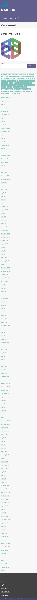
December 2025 (5, 97)
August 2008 (4, 550)
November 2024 (5, 111)
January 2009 (4, 540)
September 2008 (5, 547)
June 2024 (3, 121)
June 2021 (3, 196)
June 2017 (3, 308)
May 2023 (3, 142)
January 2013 (4, 417)
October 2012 (4, 427)
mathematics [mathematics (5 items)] (5, 85)
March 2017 (4, 319)
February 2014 (5, 376)
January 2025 (4, 108)
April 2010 (3, 513)
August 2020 (4, 210)
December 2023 (5, 128)
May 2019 (3, 254)
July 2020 (3, 213)
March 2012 (4, 451)
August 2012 (4, 434)
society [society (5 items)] (9, 91)
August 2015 (4, 349)
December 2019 (5, 233)
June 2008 (3, 553)
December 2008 (5, 543)
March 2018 (4, 295)
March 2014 (4, 373)
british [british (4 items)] (16, 76)
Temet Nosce (8, 10)
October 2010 (4, 499)
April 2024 (3, 125)
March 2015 (4, 366)
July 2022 (3, 165)
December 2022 (5, 152)
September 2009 (5, 519)
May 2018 (3, 288)
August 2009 (4, 523)
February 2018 (5, 298)
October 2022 (4, 159)
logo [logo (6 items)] (30, 83)
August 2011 (4, 468)
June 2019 (3, 250)
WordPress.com (30, 598)
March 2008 (4, 564)
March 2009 (4, 533)
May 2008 (3, 557)
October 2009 (4, 516)
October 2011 (4, 461)
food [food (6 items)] (3, 80)
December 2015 (5, 346)
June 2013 (3, 404)
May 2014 (3, 370)
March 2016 (4, 339)
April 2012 (3, 448)
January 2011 (4, 489)
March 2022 (4, 172)
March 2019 (4, 257)
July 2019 (3, 247)
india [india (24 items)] (27, 80)
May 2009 (3, 526)
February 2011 (5, 485)
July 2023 (3, 135)
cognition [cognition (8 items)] (30, 76)
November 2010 (5, 495)
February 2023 (5, 145)
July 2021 (3, 193)
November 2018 (5, 271)
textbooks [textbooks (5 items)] (4, 93)
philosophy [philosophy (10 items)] (32, 85)
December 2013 (5, 383)
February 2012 (5, 455)
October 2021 (4, 182)
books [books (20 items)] (11, 76)
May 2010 (3, 509)
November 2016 (5, 325)
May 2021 (3, 199)
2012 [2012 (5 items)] (3, 74)
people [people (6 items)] (25, 85)
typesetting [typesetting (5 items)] (12, 93)
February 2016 (5, 342)
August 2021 (4, 189)
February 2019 (5, 261)
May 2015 (3, 359)
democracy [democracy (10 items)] (18, 78)
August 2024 (4, 118)
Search (3, 63)
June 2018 (3, 285)
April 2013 (3, 410)
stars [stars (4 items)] (14, 91)
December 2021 (5, 176)
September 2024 (5, 114)
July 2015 (3, 353)
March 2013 (4, 414)
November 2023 (5, 131)
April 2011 (3, 478)
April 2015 (3, 363)
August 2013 (4, 397)
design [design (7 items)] (24, 78)
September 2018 (5, 278)
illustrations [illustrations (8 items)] (21, 80)
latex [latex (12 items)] (11, 83)
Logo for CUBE (10, 33)
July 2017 (3, 305)
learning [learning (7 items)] (16, 83)
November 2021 (5, 179)
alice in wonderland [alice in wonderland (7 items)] (11, 74)
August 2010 (4, 506)
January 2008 (4, 570)
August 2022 (4, 162)
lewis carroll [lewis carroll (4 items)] (24, 83)
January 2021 (4, 203)
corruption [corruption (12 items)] (4, 78)
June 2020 (3, 216)
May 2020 (3, 220)
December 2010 (5, 492)
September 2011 (5, 465)
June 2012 (3, 441)
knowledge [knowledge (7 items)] (4, 83)
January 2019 (4, 264)
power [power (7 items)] (15, 87)
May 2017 (3, 312)
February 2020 (5, 230)
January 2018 (4, 302)
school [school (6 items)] (3, 91)
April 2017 (3, 315)
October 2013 (4, 390)
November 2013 (5, 387)
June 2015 (3, 356)
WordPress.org (5, 595)
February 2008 (5, 567)
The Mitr (12, 31)
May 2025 (3, 104)
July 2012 (3, 438)
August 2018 (4, 281)
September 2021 (5, 186)
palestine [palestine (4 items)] (18, 85)
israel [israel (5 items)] (32, 80)
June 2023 (3, 138)
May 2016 (3, 336)
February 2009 (5, 536)
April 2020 (3, 223)
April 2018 (3, 291)
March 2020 (4, 227)
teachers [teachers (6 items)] (20, 91)
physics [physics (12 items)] (4, 87)
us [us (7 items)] (18, 93)
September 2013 (5, 393)
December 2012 (5, 421)
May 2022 (3, 169)
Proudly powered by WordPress (9, 598)
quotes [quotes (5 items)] (16, 89)
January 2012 (4, 458)
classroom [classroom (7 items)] (23, 76)
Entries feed (4, 588)
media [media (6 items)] (12, 85)
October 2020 (4, 206)
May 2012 (3, 444)
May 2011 (3, 475)
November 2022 (5, 155)
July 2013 (3, 400)
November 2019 (5, 237)
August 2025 (4, 101)
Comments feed (5, 591)
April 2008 (3, 560)
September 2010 (5, 502)
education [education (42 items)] (31, 78)
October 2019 (4, 240)
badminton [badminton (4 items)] (4, 76)
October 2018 (4, 274)
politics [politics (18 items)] (10, 87)
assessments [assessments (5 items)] (21, 74)
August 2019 (4, 244)
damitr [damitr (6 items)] (11, 78)
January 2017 (4, 322)
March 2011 (4, 482)
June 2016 (3, 332)
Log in (2, 585)
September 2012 (5, 431)
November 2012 (5, 424)
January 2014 (4, 380)
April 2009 (3, 530)
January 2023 (4, 148)
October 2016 (4, 329)
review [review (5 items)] (28, 89)
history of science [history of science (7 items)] (11, 80)
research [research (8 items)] (22, 89)
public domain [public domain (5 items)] (22, 87)
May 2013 (3, 407)
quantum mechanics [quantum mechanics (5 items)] (7, 89)
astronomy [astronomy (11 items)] (30, 74)
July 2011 (3, 472)
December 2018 (5, 267)
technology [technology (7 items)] (28, 91)
